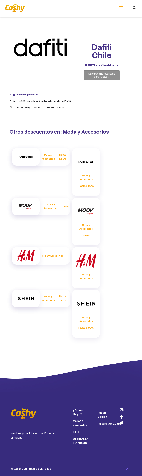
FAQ (76, 432)
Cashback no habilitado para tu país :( (101, 75)
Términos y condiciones (24, 433)
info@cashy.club (109, 423)
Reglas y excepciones (24, 94)
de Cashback (102, 65)
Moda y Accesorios (86, 132)
